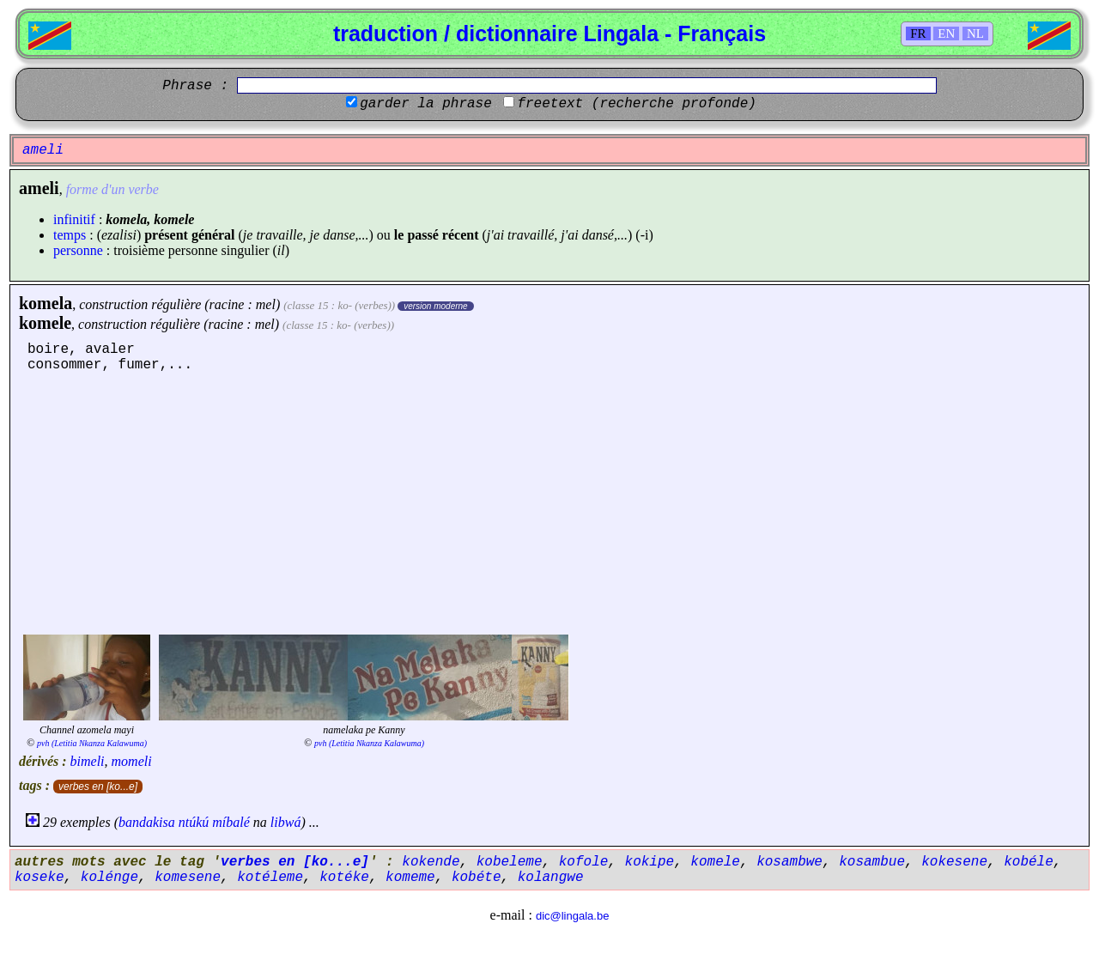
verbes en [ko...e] (97, 787)
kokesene (954, 862)
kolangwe (551, 877)
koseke (39, 877)
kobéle (1028, 862)
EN (946, 33)
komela (45, 303)
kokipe (650, 862)
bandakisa (146, 822)
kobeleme (510, 862)
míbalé (231, 822)
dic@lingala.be (572, 915)
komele (45, 322)
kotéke (344, 877)
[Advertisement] (549, 501)
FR (918, 33)
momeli (132, 761)
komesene (188, 877)
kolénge (109, 877)
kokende (430, 862)
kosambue (872, 862)
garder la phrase (426, 104)
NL (975, 33)
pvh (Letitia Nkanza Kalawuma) (92, 743)
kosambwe (789, 862)
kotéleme (270, 877)
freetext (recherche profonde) (636, 104)
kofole (584, 862)
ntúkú (194, 822)
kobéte (476, 877)
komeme (410, 877)
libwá (285, 822)
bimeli (87, 761)
